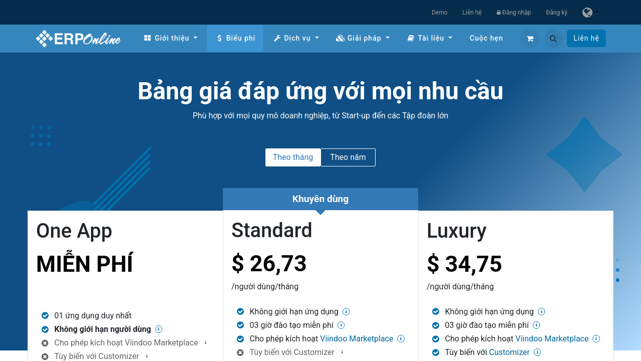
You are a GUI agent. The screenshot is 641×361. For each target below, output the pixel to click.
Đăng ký (556, 12)
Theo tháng (293, 157)
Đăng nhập (514, 12)
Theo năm (348, 157)
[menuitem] (170, 38)
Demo (440, 12)
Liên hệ (472, 12)
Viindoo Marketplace (161, 342)
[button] (553, 38)
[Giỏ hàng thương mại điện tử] (530, 38)
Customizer (314, 352)
